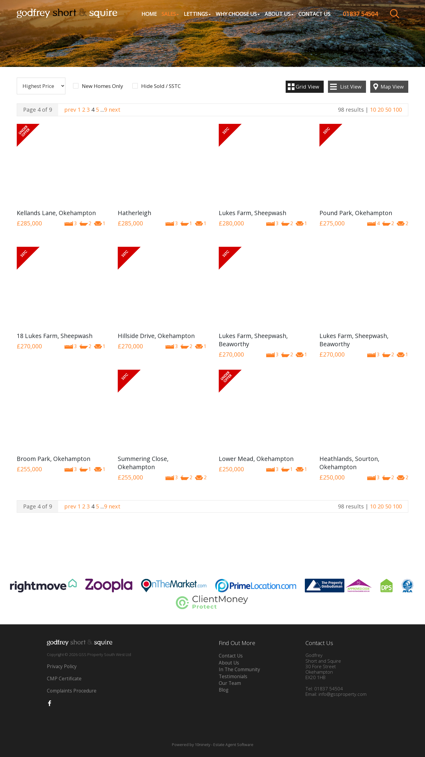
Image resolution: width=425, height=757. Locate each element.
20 (381, 109)
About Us (229, 663)
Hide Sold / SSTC (161, 86)
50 (388, 109)
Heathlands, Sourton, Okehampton (349, 463)
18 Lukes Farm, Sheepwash (54, 336)
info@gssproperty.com (343, 694)
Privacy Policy (62, 666)
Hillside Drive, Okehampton (156, 336)
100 (397, 109)
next (114, 109)
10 (373, 109)
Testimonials (233, 676)
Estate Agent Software (233, 744)
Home (149, 13)
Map (392, 86)
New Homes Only (102, 86)
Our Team (230, 683)
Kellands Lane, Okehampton (56, 213)
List (350, 86)
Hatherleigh (134, 213)
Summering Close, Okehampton (143, 463)
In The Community (239, 669)
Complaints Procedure (71, 691)
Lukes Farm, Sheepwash (252, 213)
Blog (223, 690)
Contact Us (314, 13)
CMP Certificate (64, 678)
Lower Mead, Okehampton (256, 459)
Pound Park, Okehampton (355, 213)
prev (70, 109)
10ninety (202, 744)
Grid (307, 86)
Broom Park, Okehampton (53, 459)
